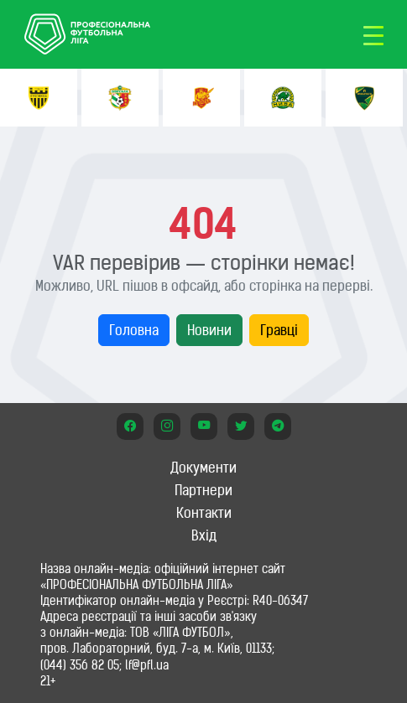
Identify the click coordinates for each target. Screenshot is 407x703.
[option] (38, 98)
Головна (134, 330)
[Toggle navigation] (373, 34)
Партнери (203, 490)
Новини (209, 330)
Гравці (279, 330)
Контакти (204, 512)
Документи (203, 467)
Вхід (204, 535)
